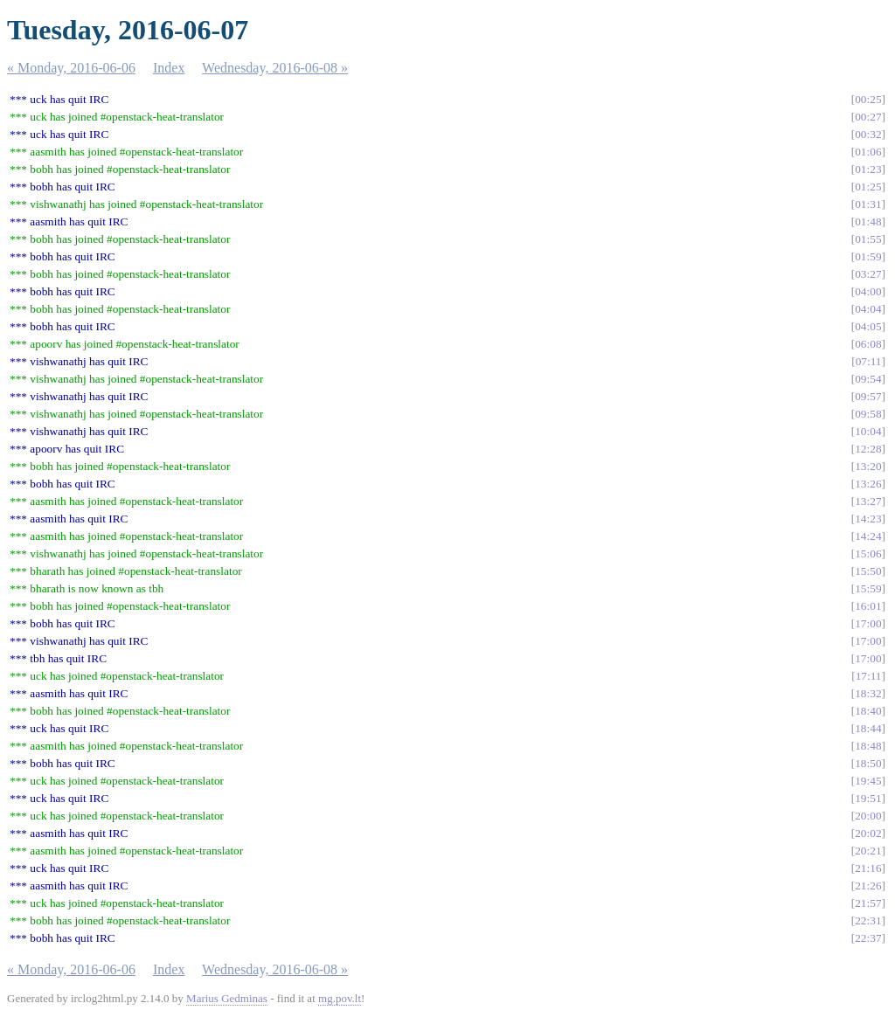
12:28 (868, 448)
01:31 (868, 204)
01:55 (868, 239)
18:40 (868, 710)
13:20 (868, 466)
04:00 (868, 291)
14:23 (868, 518)
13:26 (868, 483)
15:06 (868, 553)
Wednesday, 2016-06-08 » (275, 67)
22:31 (868, 920)
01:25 (868, 186)
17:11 (869, 675)
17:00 (868, 623)
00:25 (868, 99)
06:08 (868, 343)
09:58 (868, 413)
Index (168, 67)
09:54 (868, 378)
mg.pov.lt (339, 998)
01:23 (868, 169)
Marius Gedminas (226, 998)
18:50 (868, 763)
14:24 (868, 536)
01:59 (868, 256)
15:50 (868, 571)
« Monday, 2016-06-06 (71, 67)
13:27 (868, 501)
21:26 (868, 885)
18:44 (868, 728)
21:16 (868, 868)
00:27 (868, 116)
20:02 (868, 833)
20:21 (868, 850)
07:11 (869, 361)
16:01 (868, 605)
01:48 (868, 221)
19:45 (868, 780)
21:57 (868, 903)
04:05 (868, 326)
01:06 (868, 151)
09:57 (868, 396)
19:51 (868, 798)
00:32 (868, 134)
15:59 (868, 588)
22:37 (868, 937)
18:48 (868, 745)
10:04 (868, 431)
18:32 (868, 693)
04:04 (868, 308)
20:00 (868, 815)
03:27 (868, 273)
